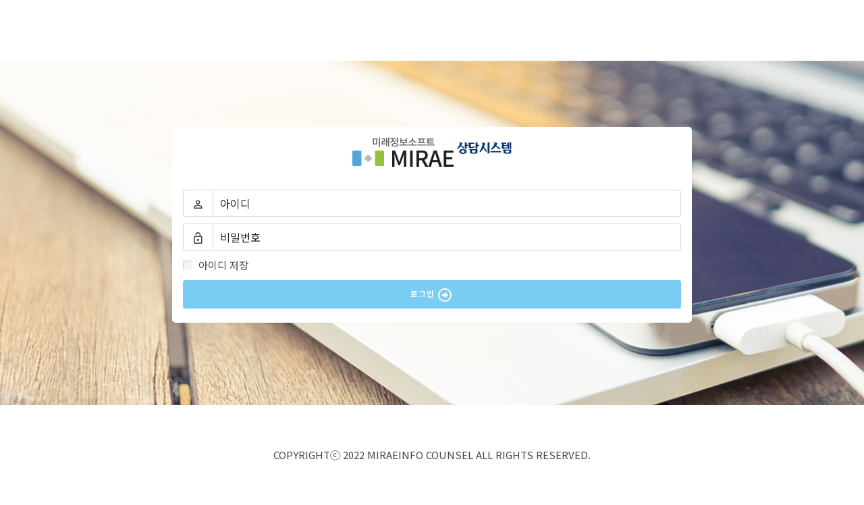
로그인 (432, 295)
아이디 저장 (216, 265)
